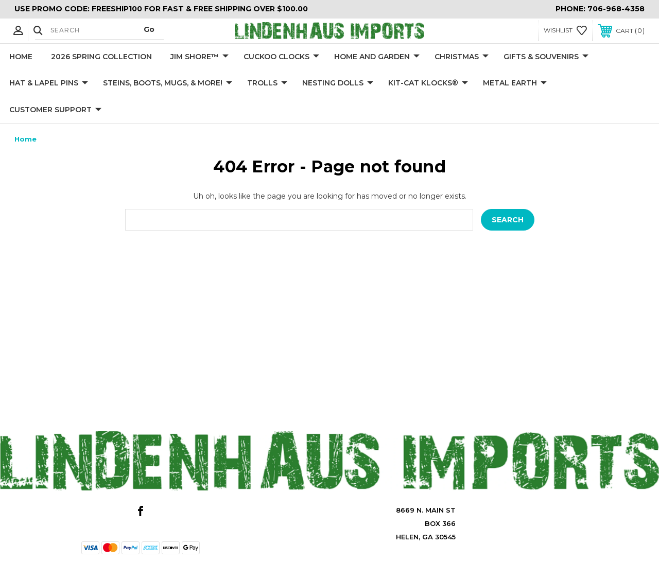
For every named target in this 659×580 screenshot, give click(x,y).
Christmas (462, 57)
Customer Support (55, 110)
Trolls (267, 83)
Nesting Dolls (337, 83)
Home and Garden (377, 57)
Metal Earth (515, 83)
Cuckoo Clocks (281, 57)
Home (20, 56)
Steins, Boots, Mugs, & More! (167, 83)
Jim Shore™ (199, 57)
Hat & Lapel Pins (48, 83)
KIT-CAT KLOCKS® (428, 83)
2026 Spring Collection (101, 56)
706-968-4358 (616, 8)
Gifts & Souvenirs (546, 57)
